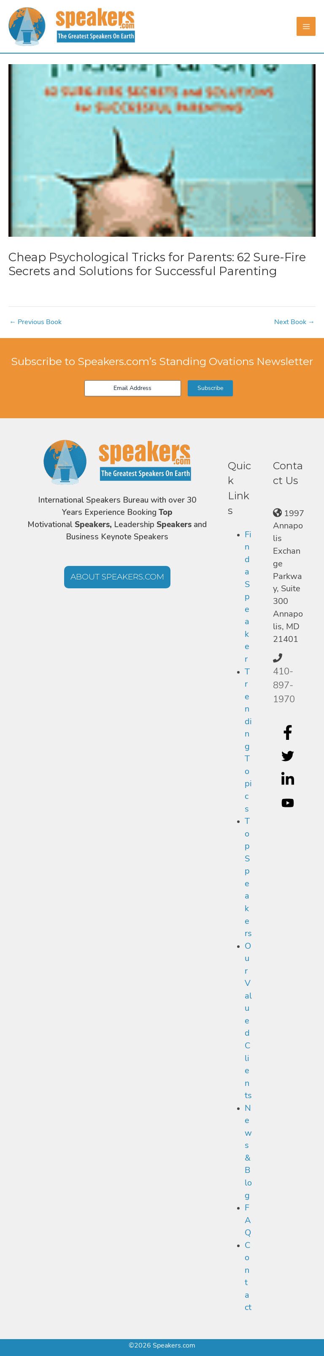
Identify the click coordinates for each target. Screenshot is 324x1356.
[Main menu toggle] (306, 26)
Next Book (294, 322)
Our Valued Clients (248, 1021)
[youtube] (288, 803)
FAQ (248, 1220)
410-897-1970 (284, 685)
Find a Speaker (248, 597)
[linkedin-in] (288, 779)
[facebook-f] (288, 732)
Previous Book (35, 322)
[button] (117, 577)
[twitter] (288, 756)
